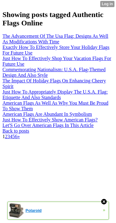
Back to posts (15, 130)
